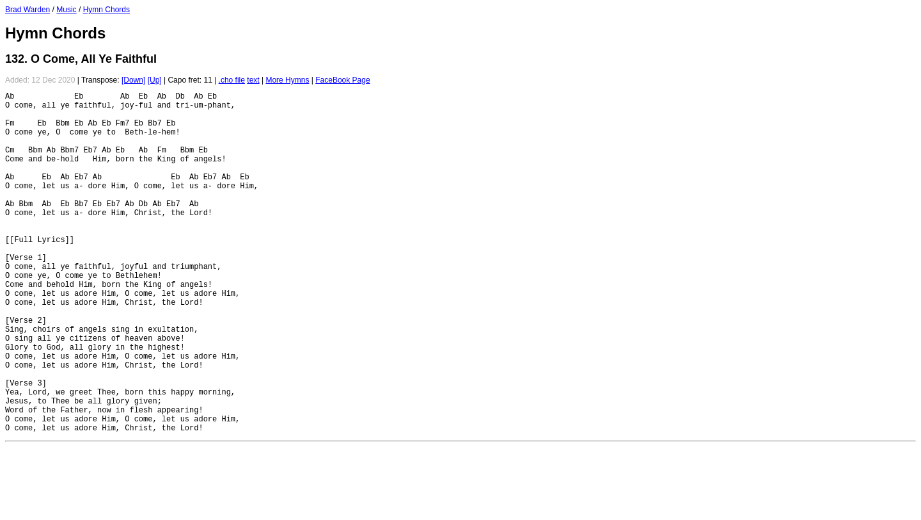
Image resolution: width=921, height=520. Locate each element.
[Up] (155, 80)
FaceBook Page (342, 80)
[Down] (133, 80)
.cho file (232, 80)
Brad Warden (27, 9)
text (253, 80)
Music (66, 9)
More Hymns (287, 80)
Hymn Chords (106, 9)
